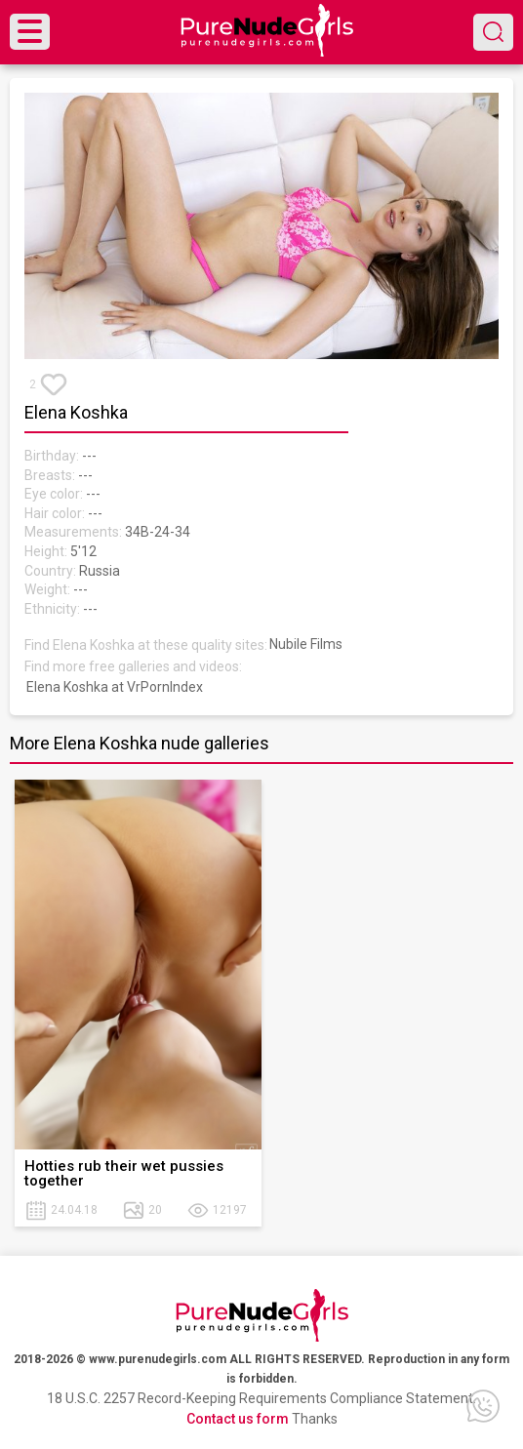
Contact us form (237, 1419)
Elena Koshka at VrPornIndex (114, 687)
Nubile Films (305, 644)
